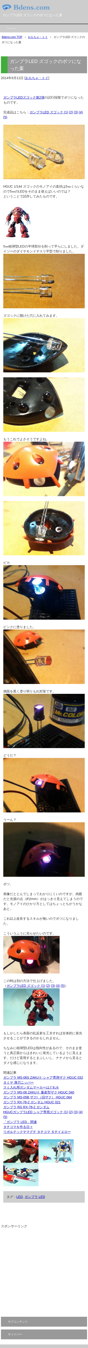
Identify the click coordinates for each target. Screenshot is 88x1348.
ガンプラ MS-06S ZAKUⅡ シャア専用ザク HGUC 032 (43, 1077)
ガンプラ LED (35, 1197)
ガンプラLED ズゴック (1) (49, 112)
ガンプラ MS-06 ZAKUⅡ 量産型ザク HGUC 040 (38, 1092)
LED (19, 1197)
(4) (81, 112)
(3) (76, 112)
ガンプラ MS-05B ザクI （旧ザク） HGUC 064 (37, 1097)
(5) (5, 117)
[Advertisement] (44, 1273)
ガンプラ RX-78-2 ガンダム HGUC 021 (32, 1102)
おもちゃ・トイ (36, 78)
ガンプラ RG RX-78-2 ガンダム (26, 1107)
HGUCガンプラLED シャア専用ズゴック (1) (35, 1112)
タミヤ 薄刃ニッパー (18, 1082)
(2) (71, 112)
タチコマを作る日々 (18, 1127)
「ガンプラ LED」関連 (20, 1122)
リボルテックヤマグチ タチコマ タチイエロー (37, 1132)
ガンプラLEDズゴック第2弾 (23, 97)
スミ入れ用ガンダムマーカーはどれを (31, 1087)
